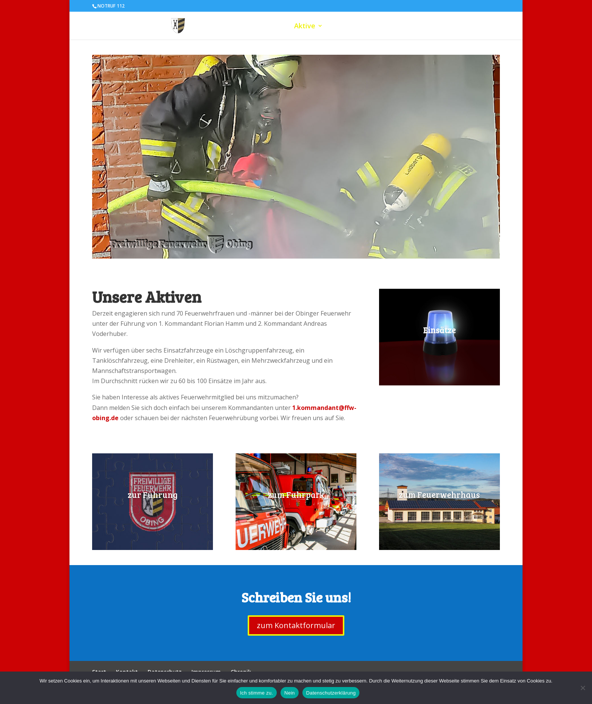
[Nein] (582, 688)
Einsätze (445, 26)
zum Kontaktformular (296, 625)
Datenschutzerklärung (331, 693)
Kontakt (482, 26)
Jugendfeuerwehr (361, 26)
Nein (289, 693)
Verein (410, 26)
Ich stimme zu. (256, 693)
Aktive (304, 26)
